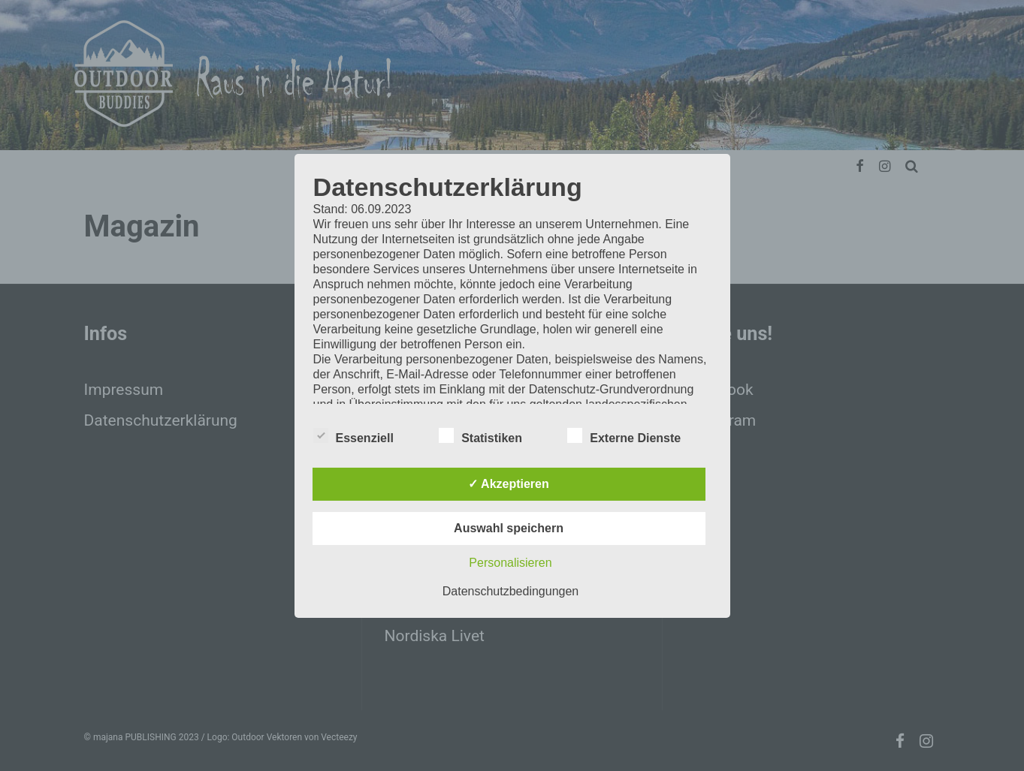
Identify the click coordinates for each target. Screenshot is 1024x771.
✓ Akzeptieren (508, 483)
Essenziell (353, 436)
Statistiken (480, 436)
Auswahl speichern (508, 528)
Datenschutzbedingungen (510, 591)
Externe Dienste (624, 436)
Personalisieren (510, 562)
